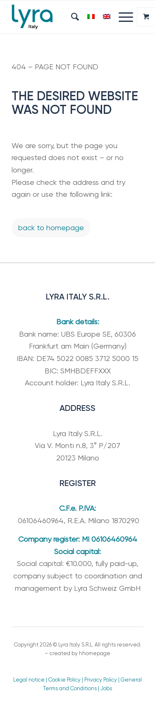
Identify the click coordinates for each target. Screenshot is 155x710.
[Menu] (121, 16)
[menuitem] (71, 16)
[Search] (71, 16)
